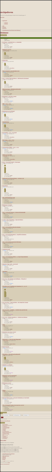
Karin (11, 194)
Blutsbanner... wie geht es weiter (9, 96)
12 (5, 295)
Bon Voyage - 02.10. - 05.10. (8, 140)
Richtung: (25, 415)
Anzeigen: (5, 415)
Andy (11, 46)
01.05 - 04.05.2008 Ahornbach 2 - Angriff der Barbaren (14, 234)
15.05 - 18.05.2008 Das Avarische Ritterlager (11, 242)
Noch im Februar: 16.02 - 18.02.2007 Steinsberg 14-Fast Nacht (15, 397)
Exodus (4, 390)
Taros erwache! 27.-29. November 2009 (10, 71)
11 (5, 294)
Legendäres (4, 271)
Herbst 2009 (5, 60)
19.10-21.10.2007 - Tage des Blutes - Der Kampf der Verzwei (15, 302)
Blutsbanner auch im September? (9, 375)
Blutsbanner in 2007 (6, 383)
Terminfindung (5, 122)
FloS (4, 43)
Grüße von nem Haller (7, 154)
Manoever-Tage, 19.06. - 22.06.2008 (10, 264)
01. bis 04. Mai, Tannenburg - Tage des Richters (12, 219)
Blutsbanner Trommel (7, 205)
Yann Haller (12, 68)
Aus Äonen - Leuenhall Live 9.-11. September (12, 42)
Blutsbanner (4, 33)
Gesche (5, 61)
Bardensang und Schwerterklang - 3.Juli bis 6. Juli (13, 178)
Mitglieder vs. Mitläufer (7, 364)
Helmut (11, 362)
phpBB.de (9, 462)
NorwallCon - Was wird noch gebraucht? (11, 354)
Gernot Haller (12, 159)
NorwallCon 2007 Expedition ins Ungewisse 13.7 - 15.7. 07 (14, 286)
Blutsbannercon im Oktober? (8, 111)
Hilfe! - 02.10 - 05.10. (6, 103)
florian (5, 90)
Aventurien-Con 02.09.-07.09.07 (9, 332)
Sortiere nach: (15, 415)
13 (5, 296)
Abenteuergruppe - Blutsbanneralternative (11, 89)
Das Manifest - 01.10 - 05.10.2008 (9, 132)
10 (5, 292)
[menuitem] (6, 22)
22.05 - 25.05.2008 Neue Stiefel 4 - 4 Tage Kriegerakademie (15, 256)
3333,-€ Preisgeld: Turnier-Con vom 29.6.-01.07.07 (13, 405)
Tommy (5, 72)
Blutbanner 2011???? (6, 49)
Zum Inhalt (2, 17)
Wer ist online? (3, 440)
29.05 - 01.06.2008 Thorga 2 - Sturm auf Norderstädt (13, 212)
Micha (11, 75)
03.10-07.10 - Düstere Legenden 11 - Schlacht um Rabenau (14, 317)
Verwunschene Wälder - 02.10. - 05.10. (10, 147)
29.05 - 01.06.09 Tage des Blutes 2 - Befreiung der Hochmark (15, 78)
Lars (10, 93)
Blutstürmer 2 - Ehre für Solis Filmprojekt (11, 339)
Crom (3, 324)
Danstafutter (5, 185)
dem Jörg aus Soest (6, 50)
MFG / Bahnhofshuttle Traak (8, 197)
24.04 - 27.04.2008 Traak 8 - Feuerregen (11, 162)
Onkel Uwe (5, 376)
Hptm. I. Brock (6, 340)
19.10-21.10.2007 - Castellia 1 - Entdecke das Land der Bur (14, 309)
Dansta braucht (5, 346)
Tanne (5, 112)
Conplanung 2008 (6, 249)
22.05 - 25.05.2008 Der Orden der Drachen (11, 227)
